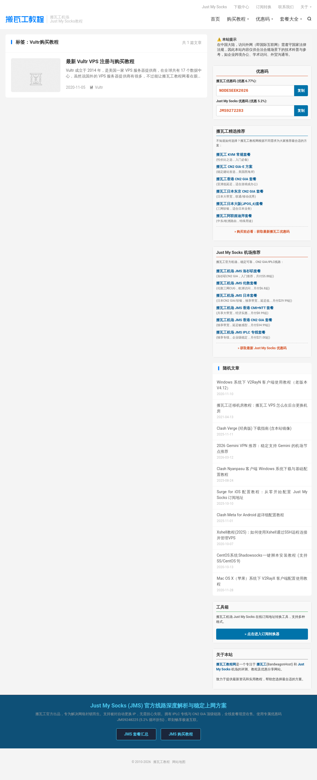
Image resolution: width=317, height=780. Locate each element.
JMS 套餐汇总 (136, 734)
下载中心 (241, 7)
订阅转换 (263, 7)
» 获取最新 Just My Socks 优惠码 (262, 348)
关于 (304, 7)
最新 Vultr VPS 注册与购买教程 (100, 62)
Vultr (96, 88)
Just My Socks (214, 7)
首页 (215, 19)
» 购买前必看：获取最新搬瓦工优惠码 (262, 232)
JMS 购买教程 (181, 734)
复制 (301, 91)
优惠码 (263, 19)
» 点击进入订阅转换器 (262, 634)
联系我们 (286, 7)
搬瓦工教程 (24, 19)
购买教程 (236, 19)
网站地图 (178, 762)
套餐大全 (289, 19)
